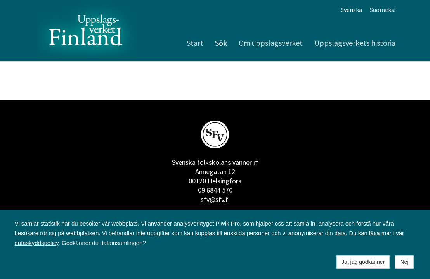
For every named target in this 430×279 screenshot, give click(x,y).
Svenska (351, 10)
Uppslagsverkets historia (354, 43)
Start (195, 43)
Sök (221, 43)
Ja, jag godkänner (363, 262)
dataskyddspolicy (37, 242)
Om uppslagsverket (271, 43)
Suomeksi (382, 10)
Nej (404, 262)
